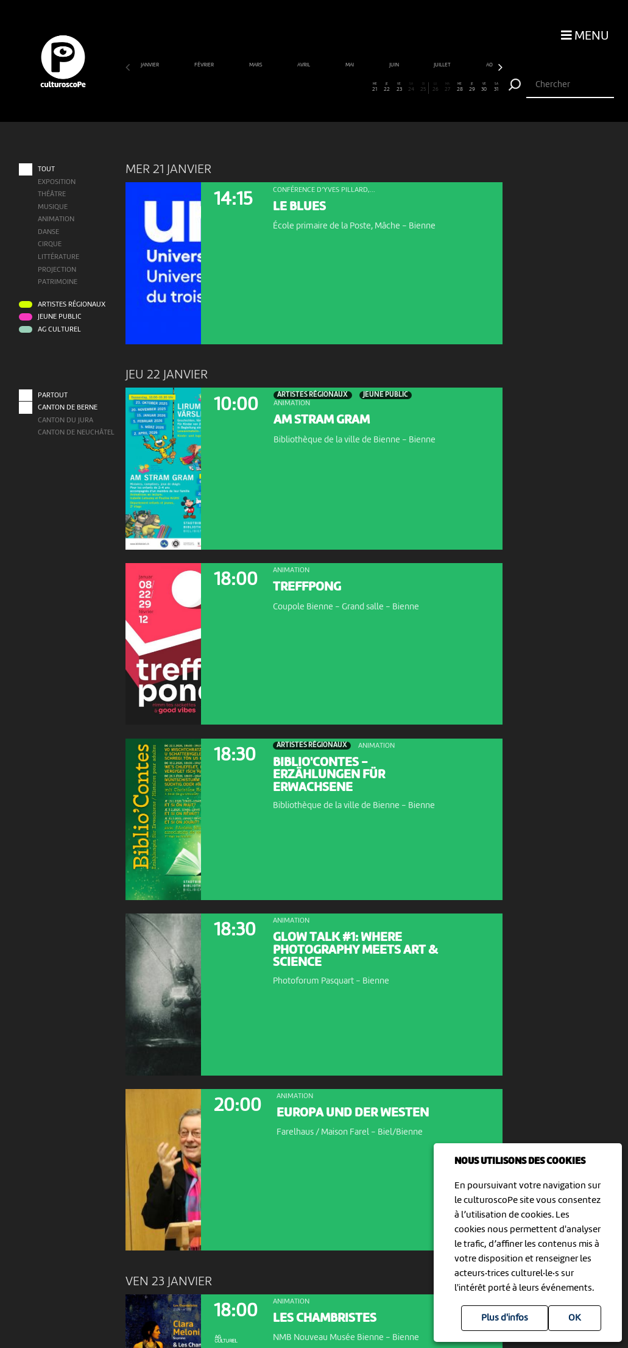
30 (484, 87)
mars (256, 65)
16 (314, 87)
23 (399, 87)
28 (460, 87)
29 (472, 87)
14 (289, 87)
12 (265, 87)
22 (387, 87)
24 (411, 87)
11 (253, 87)
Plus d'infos (504, 1318)
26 (436, 87)
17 (326, 87)
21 (375, 87)
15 (302, 87)
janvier (150, 65)
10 (241, 87)
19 (350, 87)
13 (277, 87)
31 (496, 87)
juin (394, 65)
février (204, 65)
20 (363, 87)
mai (350, 65)
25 (423, 87)
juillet (443, 65)
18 (338, 87)
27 (448, 87)
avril (304, 65)
